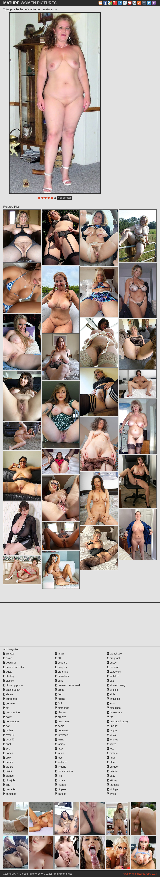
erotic (59, 689)
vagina (112, 730)
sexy (111, 775)
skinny (112, 780)
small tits (113, 698)
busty (7, 671)
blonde (8, 775)
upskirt (112, 726)
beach (8, 762)
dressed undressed (67, 685)
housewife (62, 730)
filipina (60, 698)
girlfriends (62, 708)
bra (6, 784)
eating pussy (11, 689)
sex (110, 680)
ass (6, 748)
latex (59, 748)
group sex (62, 721)
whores (112, 739)
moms (60, 780)
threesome (114, 712)
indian (8, 730)
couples (61, 667)
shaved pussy (116, 685)
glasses (61, 712)
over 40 (9, 739)
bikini (7, 771)
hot (6, 726)
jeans (59, 739)
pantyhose (114, 653)
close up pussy (13, 685)
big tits (8, 766)
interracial (62, 735)
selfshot (113, 676)
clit (58, 658)
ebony (8, 694)
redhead (113, 667)
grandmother (12, 712)
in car (59, 653)
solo (111, 703)
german (9, 703)
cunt (59, 680)
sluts (111, 694)
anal (7, 744)
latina (59, 753)
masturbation (64, 771)
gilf (6, 708)
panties (60, 793)
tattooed (113, 784)
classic (8, 680)
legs (59, 757)
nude (111, 757)
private (112, 771)
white (111, 793)
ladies (60, 744)
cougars (61, 662)
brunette (9, 789)
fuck (59, 703)
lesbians (61, 762)
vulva (111, 735)
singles (112, 689)
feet (58, 694)
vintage (112, 789)
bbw (7, 757)
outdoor (113, 766)
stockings (114, 708)
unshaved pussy (117, 721)
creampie (61, 671)
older (111, 762)
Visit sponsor (64, 198)
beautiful (9, 662)
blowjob (9, 780)
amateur (9, 653)
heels (59, 726)
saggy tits (114, 671)
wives (111, 744)
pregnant (113, 658)
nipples (60, 789)
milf (58, 775)
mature (112, 753)
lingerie (60, 766)
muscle (60, 784)
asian (7, 658)
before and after (13, 667)
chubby (8, 676)
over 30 (9, 735)
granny (60, 717)
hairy (7, 717)
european (10, 698)
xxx (110, 748)
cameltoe (9, 793)
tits (110, 717)
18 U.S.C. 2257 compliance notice (55, 873)
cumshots (62, 676)
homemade (11, 721)
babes (8, 753)
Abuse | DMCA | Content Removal (20, 873)
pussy (111, 662)
